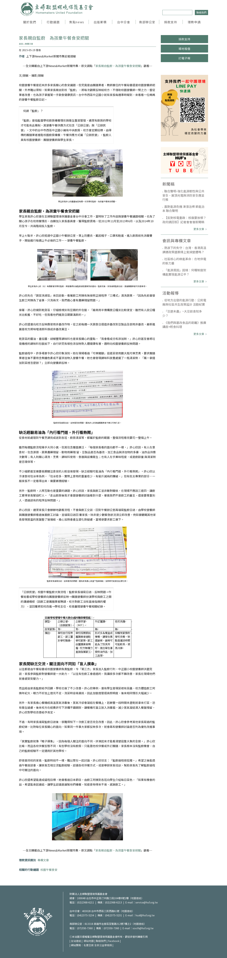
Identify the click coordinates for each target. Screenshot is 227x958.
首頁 (21, 43)
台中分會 (123, 22)
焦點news (76, 22)
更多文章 (199, 229)
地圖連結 (136, 898)
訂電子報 (184, 58)
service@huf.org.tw (146, 902)
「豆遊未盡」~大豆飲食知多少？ (182, 313)
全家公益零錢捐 (103, 945)
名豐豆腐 (89, 945)
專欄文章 (29, 43)
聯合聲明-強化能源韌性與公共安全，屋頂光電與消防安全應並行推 (183, 195)
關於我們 (29, 22)
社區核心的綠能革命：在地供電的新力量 (184, 261)
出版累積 (100, 22)
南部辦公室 (147, 22)
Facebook (113, 941)
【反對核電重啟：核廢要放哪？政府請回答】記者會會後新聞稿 (184, 219)
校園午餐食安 (48, 870)
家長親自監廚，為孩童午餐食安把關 (118, 66)
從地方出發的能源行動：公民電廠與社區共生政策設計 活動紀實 (184, 302)
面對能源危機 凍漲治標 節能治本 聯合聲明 (183, 208)
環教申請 (194, 22)
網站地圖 (89, 941)
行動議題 (53, 22)
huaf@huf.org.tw (145, 915)
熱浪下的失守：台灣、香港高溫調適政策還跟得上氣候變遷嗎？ (184, 250)
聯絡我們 (201, 12)
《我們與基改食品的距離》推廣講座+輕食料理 (184, 324)
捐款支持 (170, 22)
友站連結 (76, 941)
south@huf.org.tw (143, 928)
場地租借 (184, 49)
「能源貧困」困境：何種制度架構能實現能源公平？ (184, 272)
